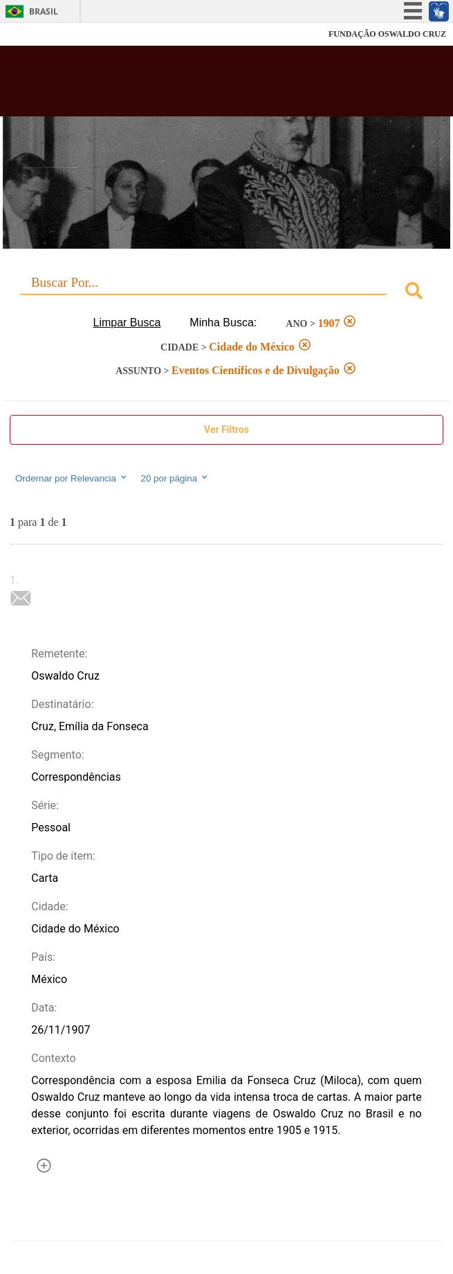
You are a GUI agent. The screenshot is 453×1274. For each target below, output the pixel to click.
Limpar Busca (127, 322)
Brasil (43, 11)
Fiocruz (41, 34)
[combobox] (226, 293)
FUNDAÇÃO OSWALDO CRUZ (387, 34)
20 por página (175, 478)
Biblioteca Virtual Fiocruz (188, 85)
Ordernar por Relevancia (71, 478)
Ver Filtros (226, 429)
